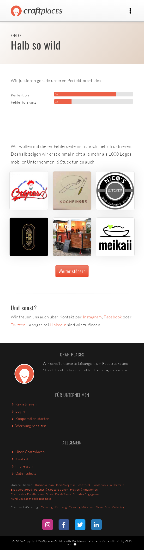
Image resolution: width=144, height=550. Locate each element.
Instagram (92, 316)
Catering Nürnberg (54, 507)
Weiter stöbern (72, 271)
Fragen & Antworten (84, 489)
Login (18, 411)
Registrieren (24, 404)
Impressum (22, 466)
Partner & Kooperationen (51, 489)
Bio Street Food (21, 489)
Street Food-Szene (58, 494)
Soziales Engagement (87, 494)
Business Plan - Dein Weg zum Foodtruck (63, 485)
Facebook (113, 316)
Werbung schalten (28, 426)
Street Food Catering (110, 507)
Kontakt (20, 459)
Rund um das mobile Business (31, 498)
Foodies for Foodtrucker (27, 494)
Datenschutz (23, 473)
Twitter (18, 324)
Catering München (81, 507)
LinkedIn (58, 324)
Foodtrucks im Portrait (108, 485)
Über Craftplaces (28, 451)
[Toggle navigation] (130, 11)
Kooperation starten (30, 418)
